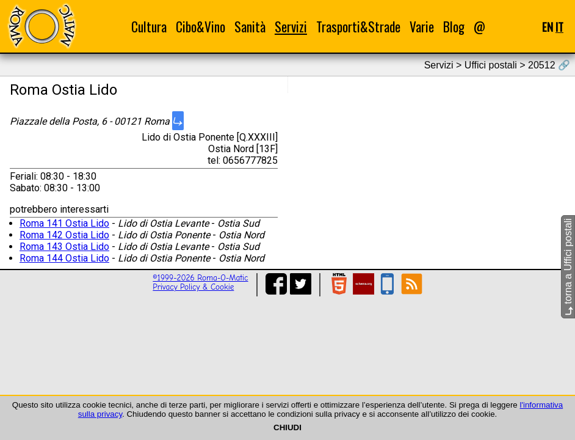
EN (547, 26)
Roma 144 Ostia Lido (64, 258)
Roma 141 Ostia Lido (64, 223)
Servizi (291, 26)
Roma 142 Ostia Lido (64, 235)
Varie (422, 26)
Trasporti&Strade (358, 26)
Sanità (250, 26)
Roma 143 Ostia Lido (64, 246)
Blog (454, 26)
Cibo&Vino (200, 26)
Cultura (149, 26)
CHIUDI (287, 427)
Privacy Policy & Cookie (193, 287)
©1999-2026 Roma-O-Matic (200, 277)
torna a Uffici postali (568, 266)
